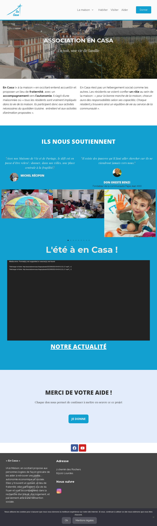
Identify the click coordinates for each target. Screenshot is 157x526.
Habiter (103, 9)
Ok (66, 520)
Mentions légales (85, 520)
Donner (144, 9)
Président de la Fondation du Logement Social (45, 177)
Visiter (115, 9)
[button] (5, 214)
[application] (78, 300)
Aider (124, 9)
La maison (87, 9)
